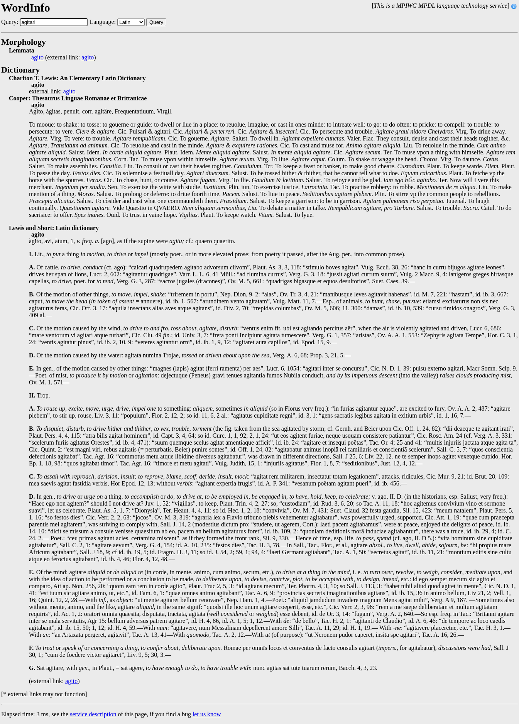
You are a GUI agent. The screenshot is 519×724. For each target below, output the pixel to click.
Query (156, 22)
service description (93, 714)
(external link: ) (63, 57)
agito (37, 57)
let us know (207, 714)
